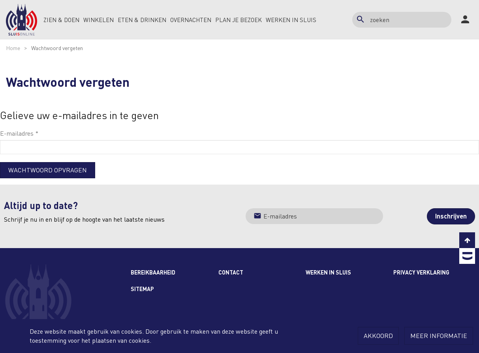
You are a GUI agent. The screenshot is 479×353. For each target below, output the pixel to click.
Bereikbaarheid (153, 272)
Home (13, 47)
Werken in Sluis (328, 272)
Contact (230, 272)
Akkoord (378, 335)
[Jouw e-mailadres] (314, 216)
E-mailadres (19, 133)
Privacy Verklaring (421, 272)
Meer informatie (438, 335)
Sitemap (142, 288)
